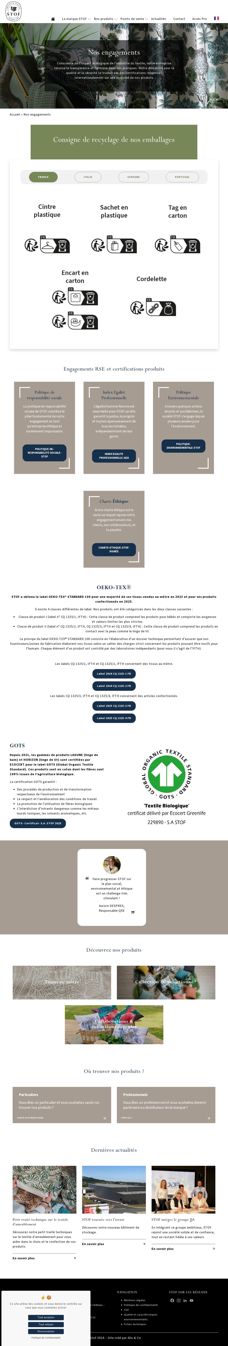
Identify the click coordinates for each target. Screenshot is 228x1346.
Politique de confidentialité (141, 1305)
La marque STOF (74, 19)
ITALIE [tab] (88, 177)
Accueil (15, 114)
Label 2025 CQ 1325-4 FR (114, 718)
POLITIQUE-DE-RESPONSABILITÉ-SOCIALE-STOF (44, 434)
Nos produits (103, 19)
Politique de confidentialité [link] (46, 1338)
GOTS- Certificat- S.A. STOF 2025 (34, 823)
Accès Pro (199, 19)
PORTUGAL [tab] (182, 177)
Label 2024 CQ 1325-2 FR (114, 686)
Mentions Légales (135, 1300)
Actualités (158, 19)
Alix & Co (134, 1338)
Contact (179, 19)
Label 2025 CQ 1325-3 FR (114, 706)
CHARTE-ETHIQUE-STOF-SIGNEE (114, 534)
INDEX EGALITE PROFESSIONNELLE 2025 (114, 435)
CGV (126, 1310)
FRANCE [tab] (43, 177)
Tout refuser (45, 1324)
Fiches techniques (135, 1324)
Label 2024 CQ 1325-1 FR (114, 674)
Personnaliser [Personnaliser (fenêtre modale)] (46, 1331)
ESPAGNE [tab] (134, 177)
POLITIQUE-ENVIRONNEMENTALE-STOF (183, 432)
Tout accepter (46, 1317)
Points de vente (132, 19)
